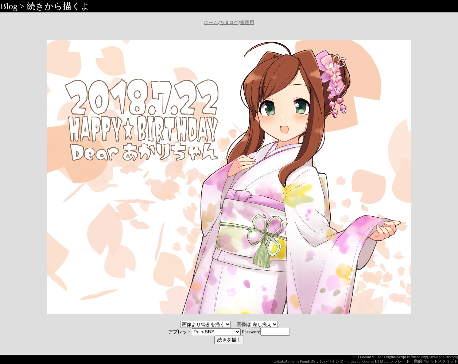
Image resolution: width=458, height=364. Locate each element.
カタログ (229, 22)
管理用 (247, 22)
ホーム (211, 22)
